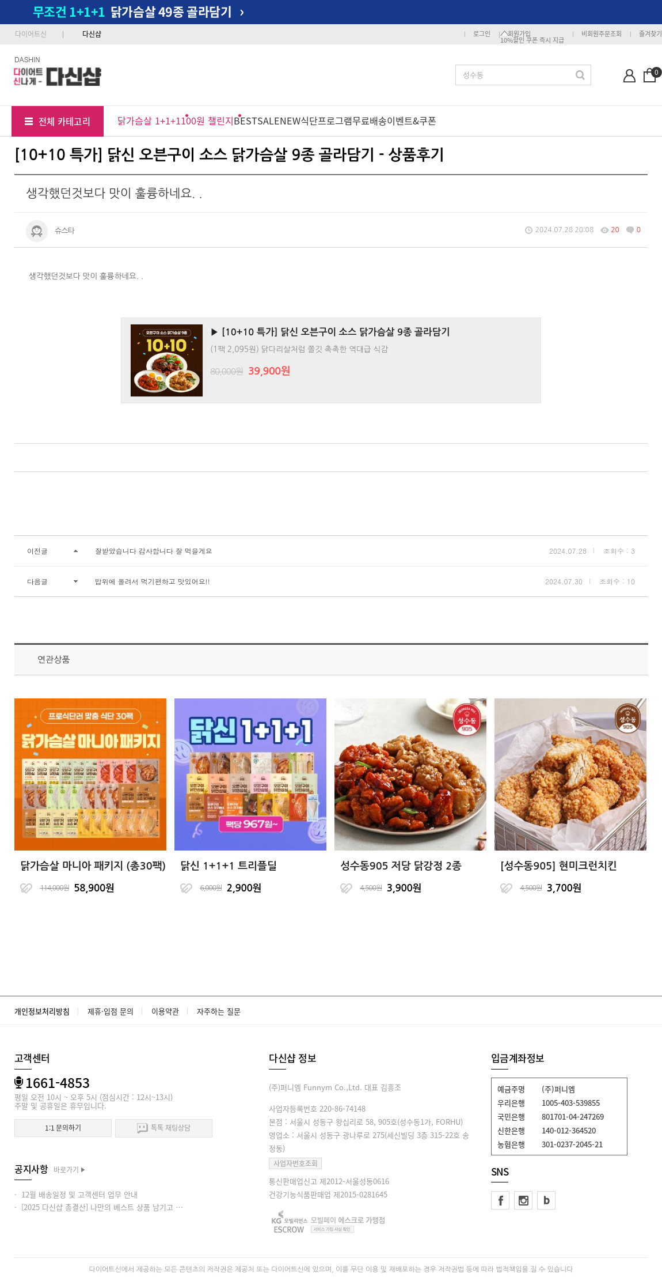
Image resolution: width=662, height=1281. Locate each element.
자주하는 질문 (219, 1011)
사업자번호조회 (295, 1163)
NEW (290, 120)
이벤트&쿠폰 (411, 120)
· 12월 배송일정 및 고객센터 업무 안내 (76, 1194)
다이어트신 (31, 34)
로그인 (481, 34)
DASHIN (27, 59)
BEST (245, 120)
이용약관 (165, 1011)
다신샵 (91, 34)
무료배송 (369, 120)
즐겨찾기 (650, 34)
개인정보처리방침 (42, 1011)
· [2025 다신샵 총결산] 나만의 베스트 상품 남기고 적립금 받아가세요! (124, 1206)
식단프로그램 (326, 120)
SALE (268, 120)
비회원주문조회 (601, 34)
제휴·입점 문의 (110, 1011)
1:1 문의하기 (63, 1128)
